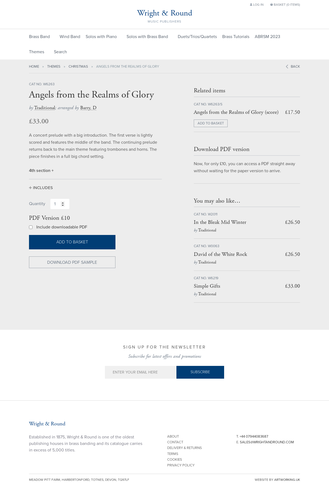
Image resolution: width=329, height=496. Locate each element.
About (173, 436)
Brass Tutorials (235, 36)
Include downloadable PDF (61, 227)
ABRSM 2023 (267, 36)
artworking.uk (287, 480)
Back (295, 66)
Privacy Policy (181, 465)
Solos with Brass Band (147, 36)
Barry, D (88, 108)
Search (60, 52)
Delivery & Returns (184, 448)
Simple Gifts (207, 286)
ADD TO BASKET (211, 123)
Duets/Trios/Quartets (197, 36)
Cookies (174, 459)
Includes (43, 187)
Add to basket (72, 242)
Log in (257, 5)
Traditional (44, 108)
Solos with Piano (101, 36)
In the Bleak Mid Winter (220, 222)
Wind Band (70, 36)
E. (265, 442)
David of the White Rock (220, 254)
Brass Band (39, 36)
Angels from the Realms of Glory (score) (236, 112)
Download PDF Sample (72, 262)
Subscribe (200, 372)
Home (34, 66)
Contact (175, 442)
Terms (172, 454)
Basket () (285, 5)
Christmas (78, 66)
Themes (36, 52)
